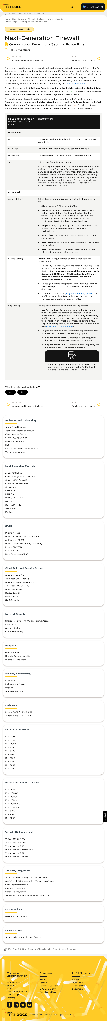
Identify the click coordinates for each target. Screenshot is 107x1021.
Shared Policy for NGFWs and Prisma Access (27, 621)
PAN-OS (9, 494)
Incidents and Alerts (15, 684)
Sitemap (11, 997)
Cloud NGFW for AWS (16, 480)
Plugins (9, 512)
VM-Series (10, 508)
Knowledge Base (48, 992)
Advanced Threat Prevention (19, 582)
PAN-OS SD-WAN (14, 498)
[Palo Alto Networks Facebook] (10, 1007)
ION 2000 (10, 747)
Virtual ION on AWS (15, 839)
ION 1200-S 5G (12, 807)
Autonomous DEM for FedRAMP (21, 716)
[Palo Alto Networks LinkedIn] (17, 1007)
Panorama (10, 501)
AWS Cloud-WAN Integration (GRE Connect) (27, 877)
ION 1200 (10, 740)
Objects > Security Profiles (80, 293)
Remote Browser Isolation (18, 656)
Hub (7, 445)
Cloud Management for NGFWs (20, 476)
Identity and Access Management (21, 448)
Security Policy (12, 628)
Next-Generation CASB (16, 554)
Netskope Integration (15, 892)
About (42, 980)
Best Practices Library (16, 916)
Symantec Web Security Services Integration (27, 895)
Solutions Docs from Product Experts (23, 937)
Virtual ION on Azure (15, 842)
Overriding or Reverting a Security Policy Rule (26, 22)
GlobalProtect (12, 652)
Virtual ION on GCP (14, 846)
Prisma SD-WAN (13, 547)
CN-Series (10, 487)
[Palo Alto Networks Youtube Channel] (29, 1007)
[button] (105, 816)
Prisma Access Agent (15, 660)
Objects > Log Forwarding (59, 326)
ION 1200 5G (11, 797)
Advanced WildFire (14, 575)
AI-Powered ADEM (14, 540)
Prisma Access (12, 533)
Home (7, 19)
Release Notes (14, 982)
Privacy (76, 980)
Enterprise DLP (12, 596)
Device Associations (15, 441)
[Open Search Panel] (73, 7)
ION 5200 (10, 758)
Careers (43, 983)
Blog (9, 988)
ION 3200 (10, 754)
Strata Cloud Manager (16, 427)
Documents (77, 989)
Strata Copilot (93, 7)
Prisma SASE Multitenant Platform (22, 536)
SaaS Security (12, 600)
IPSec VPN (10, 624)
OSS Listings (13, 994)
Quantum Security (14, 631)
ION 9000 (10, 765)
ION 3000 (10, 751)
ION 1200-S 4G (12, 804)
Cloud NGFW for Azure (16, 483)
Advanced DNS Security (17, 586)
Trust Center (78, 983)
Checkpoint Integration (16, 885)
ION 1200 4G (11, 793)
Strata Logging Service (16, 438)
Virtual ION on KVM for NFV (19, 849)
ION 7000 (10, 761)
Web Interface (59, 949)
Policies (40, 19)
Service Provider (13, 505)
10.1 (9, 949)
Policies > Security (54, 19)
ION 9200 (10, 768)
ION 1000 (10, 737)
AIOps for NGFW (13, 473)
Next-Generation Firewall (23, 19)
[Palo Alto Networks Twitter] (23, 1007)
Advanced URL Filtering (17, 579)
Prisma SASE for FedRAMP (18, 712)
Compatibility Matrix (17, 991)
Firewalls (10, 490)
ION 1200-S (11, 744)
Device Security (13, 593)
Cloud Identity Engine (15, 434)
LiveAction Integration (16, 888)
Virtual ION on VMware (16, 856)
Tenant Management (15, 452)
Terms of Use (78, 986)
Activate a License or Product (19, 431)
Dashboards (11, 680)
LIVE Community (48, 989)
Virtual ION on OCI (14, 853)
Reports (9, 687)
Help (49, 949)
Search (10, 985)
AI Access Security (14, 589)
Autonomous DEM (14, 691)
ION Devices (11, 550)
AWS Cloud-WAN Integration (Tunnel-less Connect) (30, 881)
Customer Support (49, 986)
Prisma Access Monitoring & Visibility (23, 543)
